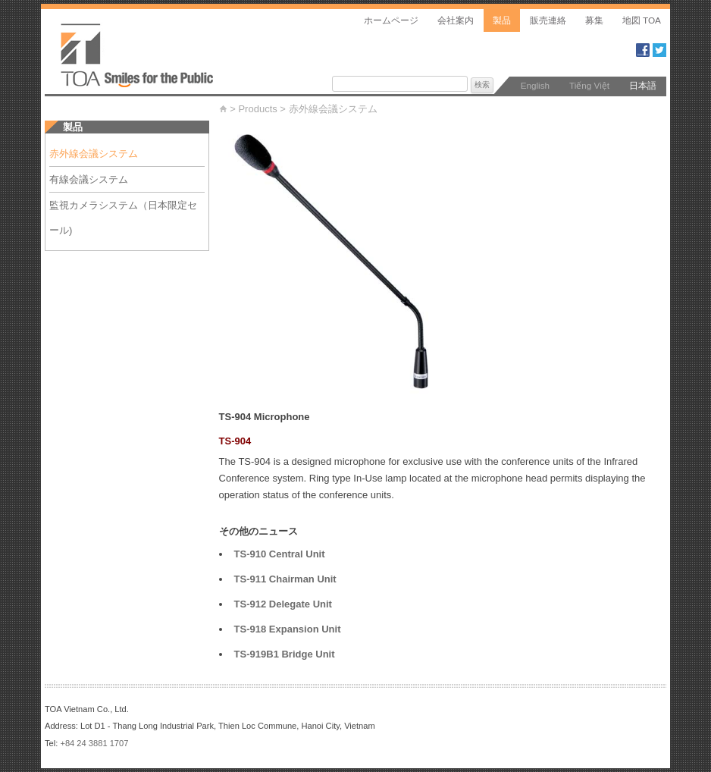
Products (257, 109)
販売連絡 (548, 20)
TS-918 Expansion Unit (287, 629)
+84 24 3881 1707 (94, 743)
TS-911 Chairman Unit (285, 579)
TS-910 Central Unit (279, 554)
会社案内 (455, 20)
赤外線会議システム (338, 109)
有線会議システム (98, 179)
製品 (502, 20)
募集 (594, 20)
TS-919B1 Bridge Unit (284, 654)
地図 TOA (641, 20)
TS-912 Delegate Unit (283, 604)
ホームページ (391, 20)
